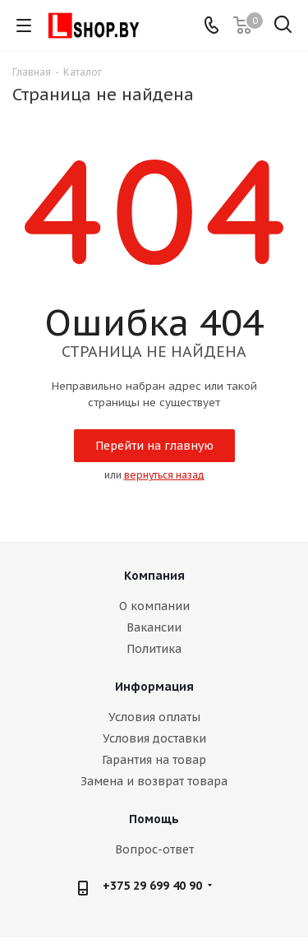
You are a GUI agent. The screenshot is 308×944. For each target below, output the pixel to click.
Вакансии (154, 627)
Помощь (154, 819)
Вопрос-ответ (154, 849)
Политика (154, 648)
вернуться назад (164, 475)
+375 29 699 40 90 (152, 885)
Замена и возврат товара (154, 781)
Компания (154, 575)
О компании (154, 606)
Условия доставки (154, 738)
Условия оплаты (154, 717)
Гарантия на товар (154, 759)
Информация (154, 686)
